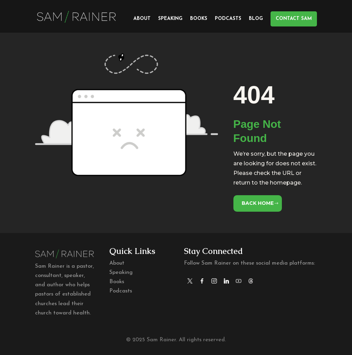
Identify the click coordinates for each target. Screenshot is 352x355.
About (142, 18)
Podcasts (228, 18)
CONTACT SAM (294, 18)
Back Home (258, 203)
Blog (256, 18)
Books (198, 18)
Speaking (170, 18)
